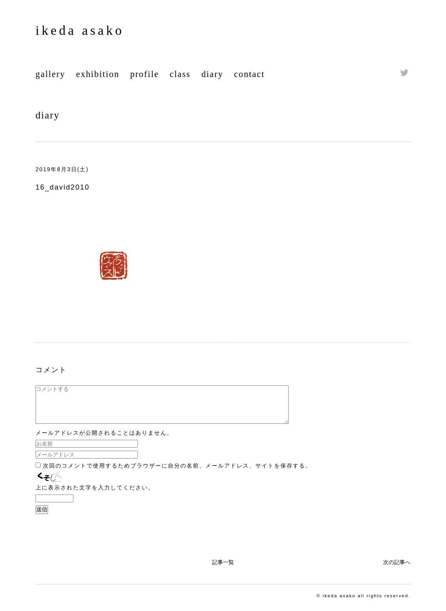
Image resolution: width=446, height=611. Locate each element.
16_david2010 (62, 187)
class (180, 74)
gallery (50, 74)
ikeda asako (80, 30)
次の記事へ (396, 569)
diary (212, 74)
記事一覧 (223, 569)
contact (249, 74)
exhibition (98, 74)
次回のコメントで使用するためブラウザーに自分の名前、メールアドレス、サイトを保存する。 (177, 472)
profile (144, 74)
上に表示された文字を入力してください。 (95, 494)
